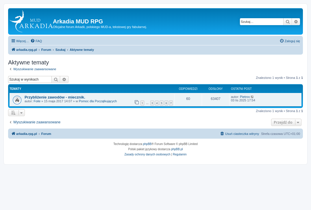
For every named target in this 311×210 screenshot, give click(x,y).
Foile (37, 101)
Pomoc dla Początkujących (98, 101)
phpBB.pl (177, 149)
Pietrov (245, 97)
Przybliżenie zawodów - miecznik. (55, 97)
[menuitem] (36, 41)
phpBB (147, 144)
